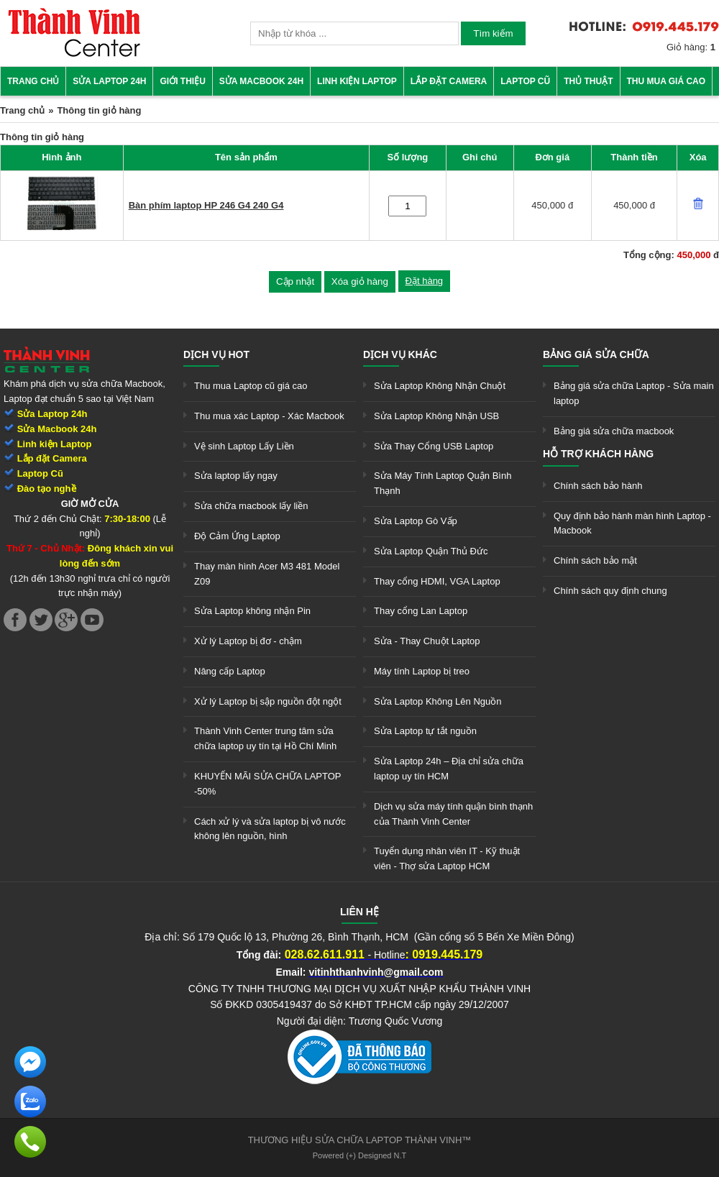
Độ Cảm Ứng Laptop (237, 536)
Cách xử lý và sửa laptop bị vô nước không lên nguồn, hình (270, 829)
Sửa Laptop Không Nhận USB (436, 416)
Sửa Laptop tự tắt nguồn (425, 730)
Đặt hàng (425, 280)
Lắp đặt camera (449, 81)
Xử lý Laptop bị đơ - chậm (248, 641)
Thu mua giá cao (666, 81)
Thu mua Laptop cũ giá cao (251, 385)
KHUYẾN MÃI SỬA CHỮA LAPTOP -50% (267, 784)
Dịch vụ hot (216, 354)
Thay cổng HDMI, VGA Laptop (437, 581)
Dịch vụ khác (400, 354)
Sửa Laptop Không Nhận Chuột (439, 385)
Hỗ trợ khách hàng (598, 453)
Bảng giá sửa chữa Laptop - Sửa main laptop (634, 393)
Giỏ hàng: (691, 47)
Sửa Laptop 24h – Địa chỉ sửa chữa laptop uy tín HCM (448, 769)
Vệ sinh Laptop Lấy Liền (244, 446)
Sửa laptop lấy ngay (236, 475)
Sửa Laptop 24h (109, 81)
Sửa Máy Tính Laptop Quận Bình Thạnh (442, 483)
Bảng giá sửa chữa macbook (614, 431)
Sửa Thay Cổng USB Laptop (433, 446)
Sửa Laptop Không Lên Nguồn (437, 701)
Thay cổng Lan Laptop (420, 610)
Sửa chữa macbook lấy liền (251, 505)
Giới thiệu (182, 81)
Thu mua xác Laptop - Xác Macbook (269, 416)
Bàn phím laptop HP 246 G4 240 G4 (206, 205)
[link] (74, 54)
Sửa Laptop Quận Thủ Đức (431, 551)
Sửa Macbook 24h (261, 81)
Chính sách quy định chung (610, 590)
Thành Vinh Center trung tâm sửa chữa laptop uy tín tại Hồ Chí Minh (265, 738)
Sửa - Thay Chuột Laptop (427, 641)
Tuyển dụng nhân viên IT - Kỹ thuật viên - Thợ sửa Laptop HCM (447, 858)
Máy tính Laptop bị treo (422, 671)
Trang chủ (33, 81)
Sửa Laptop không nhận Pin (252, 610)
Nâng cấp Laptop (229, 671)
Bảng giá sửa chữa (596, 354)
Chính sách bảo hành (598, 485)
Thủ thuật (588, 81)
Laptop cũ (525, 81)
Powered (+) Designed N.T (360, 1155)
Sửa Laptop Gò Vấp (415, 521)
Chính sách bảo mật (595, 560)
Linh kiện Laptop (357, 81)
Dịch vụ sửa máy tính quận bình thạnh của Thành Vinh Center (453, 814)
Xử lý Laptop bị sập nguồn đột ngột (268, 701)
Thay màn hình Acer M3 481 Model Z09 (266, 574)
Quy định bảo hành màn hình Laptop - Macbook (632, 523)
